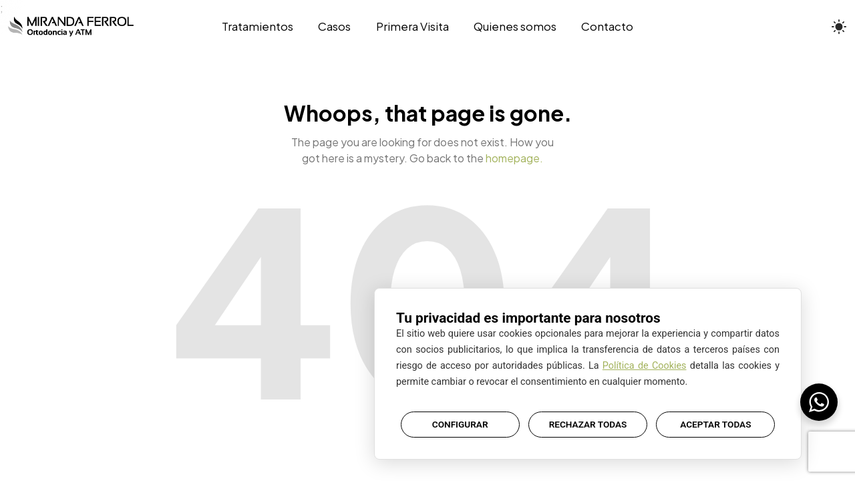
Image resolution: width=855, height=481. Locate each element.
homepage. (514, 158)
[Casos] (334, 26)
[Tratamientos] (264, 26)
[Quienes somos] (514, 26)
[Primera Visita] (412, 26)
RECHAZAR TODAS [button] (588, 424)
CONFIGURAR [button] (460, 424)
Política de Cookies (645, 365)
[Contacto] (600, 26)
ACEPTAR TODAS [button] (715, 424)
